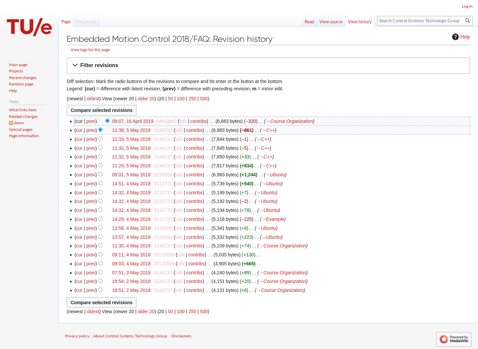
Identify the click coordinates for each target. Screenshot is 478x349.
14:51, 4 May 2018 (131, 183)
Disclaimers (181, 335)
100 (181, 98)
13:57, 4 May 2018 (131, 237)
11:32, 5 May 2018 (131, 148)
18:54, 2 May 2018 (131, 281)
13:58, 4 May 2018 (131, 228)
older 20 (146, 98)
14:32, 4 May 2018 (131, 192)
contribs (198, 121)
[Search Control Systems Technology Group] (425, 21)
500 (203, 98)
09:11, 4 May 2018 (131, 254)
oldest (93, 98)
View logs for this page (90, 49)
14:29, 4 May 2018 (131, 219)
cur (79, 130)
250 (192, 98)
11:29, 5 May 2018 (131, 165)
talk (183, 121)
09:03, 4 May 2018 (131, 263)
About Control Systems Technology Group (130, 335)
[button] (268, 65)
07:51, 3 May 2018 (131, 272)
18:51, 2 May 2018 (131, 290)
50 (170, 98)
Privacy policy (77, 335)
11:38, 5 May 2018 (131, 130)
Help (460, 37)
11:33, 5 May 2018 (131, 139)
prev (90, 121)
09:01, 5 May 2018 (131, 174)
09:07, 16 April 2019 (133, 121)
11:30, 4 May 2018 (131, 245)
